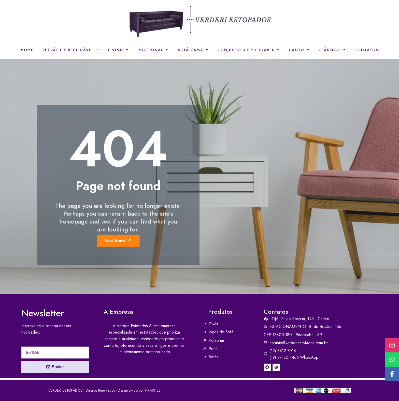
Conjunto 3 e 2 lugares (249, 50)
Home (27, 49)
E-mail (27, 343)
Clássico (332, 50)
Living (118, 50)
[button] (392, 374)
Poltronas (153, 50)
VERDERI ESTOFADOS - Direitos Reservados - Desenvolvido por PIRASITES (104, 390)
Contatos (366, 49)
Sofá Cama (193, 50)
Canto (299, 50)
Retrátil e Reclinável (70, 50)
